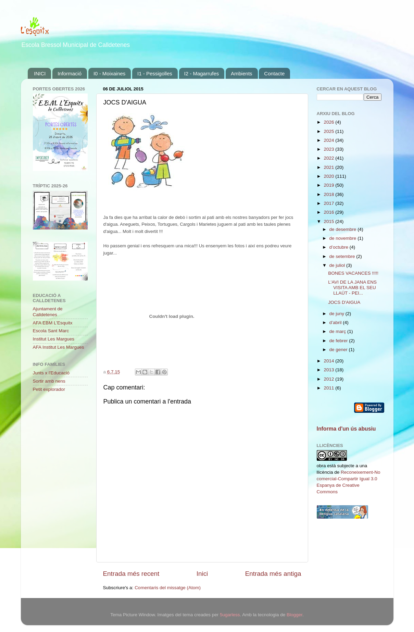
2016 (329, 212)
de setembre (342, 256)
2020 (329, 176)
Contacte (274, 73)
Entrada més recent (131, 573)
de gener (339, 349)
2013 (329, 369)
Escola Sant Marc (51, 330)
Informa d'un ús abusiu (346, 429)
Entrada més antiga (273, 573)
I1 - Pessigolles (154, 73)
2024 (329, 140)
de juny (337, 313)
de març (338, 331)
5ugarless (230, 614)
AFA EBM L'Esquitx (53, 322)
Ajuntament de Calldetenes (48, 311)
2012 (329, 379)
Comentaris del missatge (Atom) (168, 587)
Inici (202, 573)
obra (321, 465)
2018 (329, 194)
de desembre (343, 229)
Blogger (294, 614)
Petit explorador (49, 389)
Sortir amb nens (49, 381)
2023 (329, 149)
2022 (329, 158)
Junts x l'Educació (51, 372)
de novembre (343, 238)
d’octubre (339, 247)
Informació (69, 73)
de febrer (339, 340)
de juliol (338, 265)
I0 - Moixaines (109, 73)
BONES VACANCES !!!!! (353, 273)
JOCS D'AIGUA (344, 302)
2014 (329, 360)
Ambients (241, 73)
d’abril (336, 322)
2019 (329, 185)
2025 (329, 131)
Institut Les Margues (54, 339)
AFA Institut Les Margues (58, 347)
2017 (329, 203)
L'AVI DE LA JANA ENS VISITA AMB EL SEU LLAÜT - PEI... (352, 288)
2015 (329, 221)
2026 (329, 122)
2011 (329, 388)
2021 (329, 167)
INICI (40, 73)
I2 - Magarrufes (201, 73)
